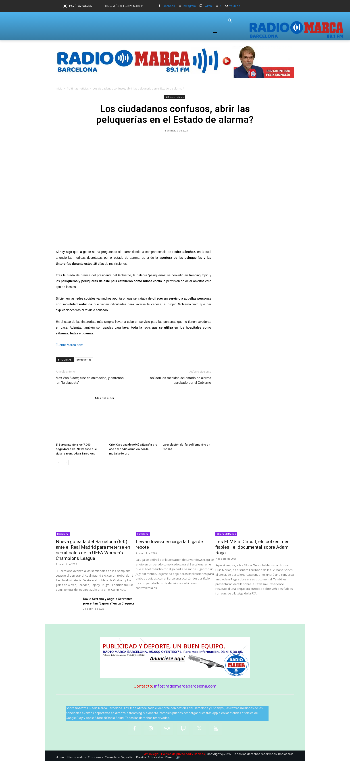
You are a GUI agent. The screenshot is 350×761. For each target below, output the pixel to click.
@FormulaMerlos (226, 534)
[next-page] (66, 462)
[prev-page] (58, 462)
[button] (230, 21)
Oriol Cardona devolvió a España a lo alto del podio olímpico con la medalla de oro (133, 449)
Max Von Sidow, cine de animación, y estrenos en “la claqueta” (90, 380)
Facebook (168, 6)
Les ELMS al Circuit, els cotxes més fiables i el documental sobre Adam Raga (252, 547)
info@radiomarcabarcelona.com (185, 686)
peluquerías (84, 359)
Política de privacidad (176, 754)
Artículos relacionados (74, 398)
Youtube (234, 6)
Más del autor (104, 398)
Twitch (207, 6)
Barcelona (63, 534)
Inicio (59, 88)
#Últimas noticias (78, 88)
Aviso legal (151, 754)
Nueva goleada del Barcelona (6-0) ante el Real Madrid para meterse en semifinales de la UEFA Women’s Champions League (93, 550)
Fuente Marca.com (69, 345)
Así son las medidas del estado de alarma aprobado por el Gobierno (180, 380)
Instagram (189, 6)
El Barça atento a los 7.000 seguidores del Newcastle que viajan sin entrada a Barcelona (76, 449)
